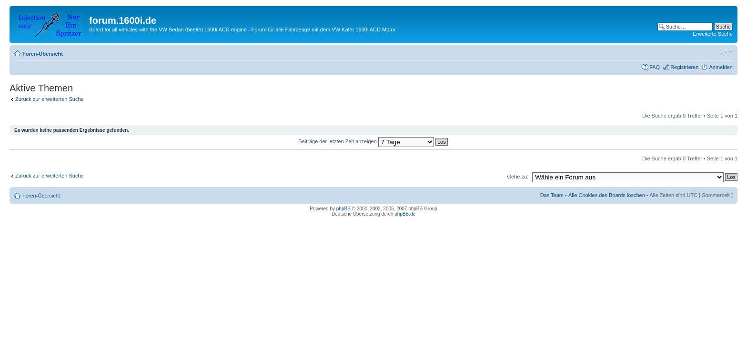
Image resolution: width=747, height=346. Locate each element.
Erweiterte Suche (713, 34)
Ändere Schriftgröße (726, 52)
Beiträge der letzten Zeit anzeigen (372, 141)
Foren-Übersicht (42, 54)
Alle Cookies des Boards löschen (606, 195)
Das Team (552, 195)
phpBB (343, 208)
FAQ (654, 67)
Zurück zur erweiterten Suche (49, 99)
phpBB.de (404, 214)
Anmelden (721, 67)
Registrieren (684, 67)
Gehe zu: (517, 176)
